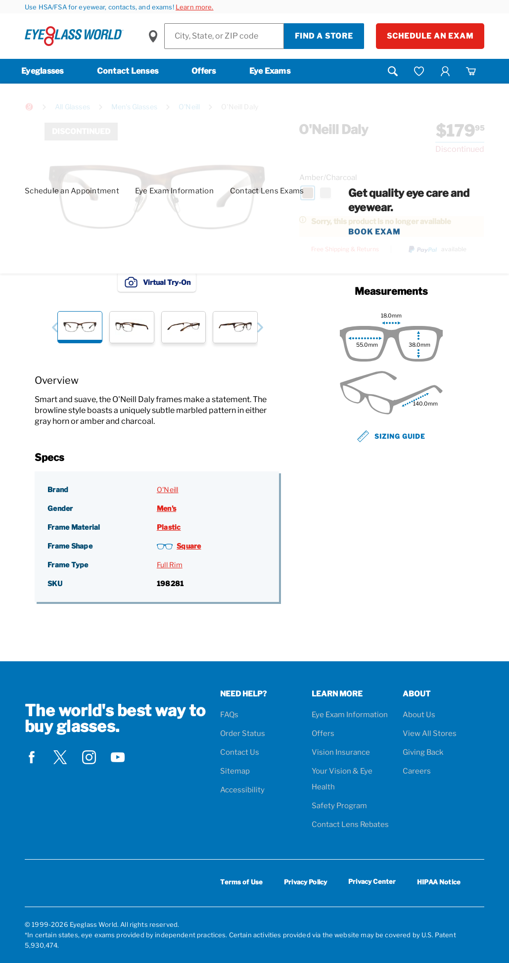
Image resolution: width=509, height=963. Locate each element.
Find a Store (324, 36)
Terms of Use (241, 882)
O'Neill (189, 106)
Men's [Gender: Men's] (166, 508)
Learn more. (195, 7)
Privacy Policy (305, 882)
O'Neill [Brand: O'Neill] (168, 489)
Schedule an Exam (430, 36)
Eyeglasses (42, 71)
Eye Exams (269, 71)
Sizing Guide (391, 436)
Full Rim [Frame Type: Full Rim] (170, 564)
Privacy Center (372, 883)
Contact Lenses (128, 71)
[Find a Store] (224, 36)
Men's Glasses (134, 106)
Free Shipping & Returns (345, 249)
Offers (203, 71)
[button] (55, 327)
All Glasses (72, 106)
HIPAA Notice (439, 882)
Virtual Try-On (156, 282)
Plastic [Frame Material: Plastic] (169, 527)
